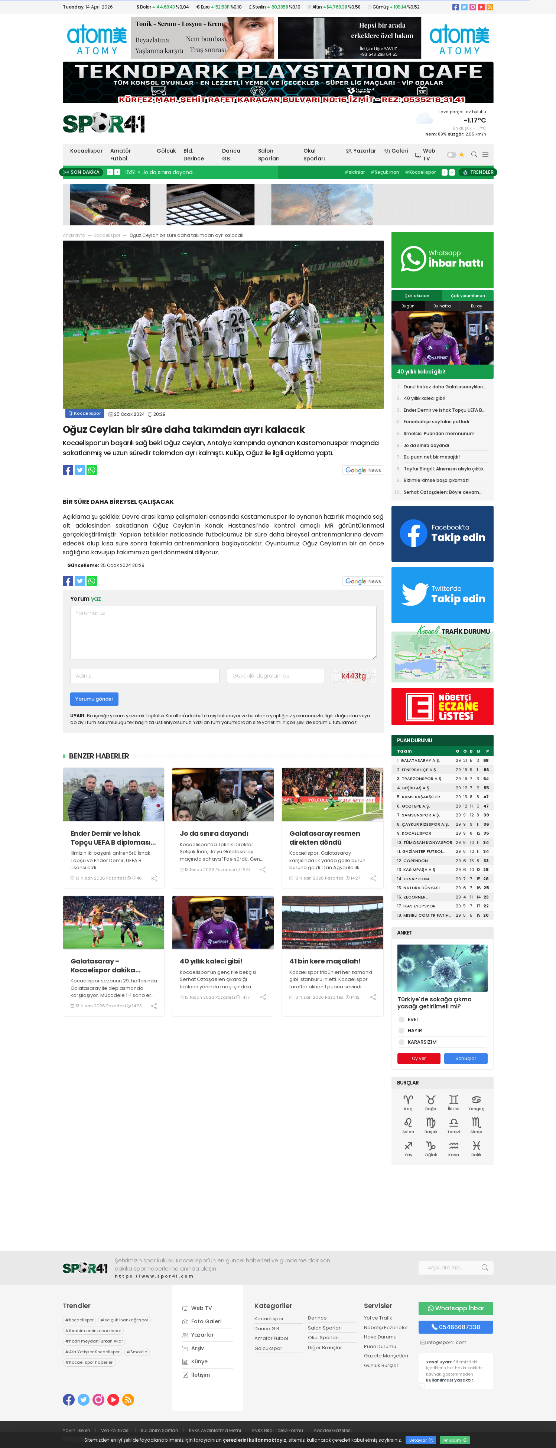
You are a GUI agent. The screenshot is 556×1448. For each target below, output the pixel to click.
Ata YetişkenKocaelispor (92, 1352)
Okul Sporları (314, 154)
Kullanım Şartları (159, 1430)
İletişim (196, 1375)
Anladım (455, 1440)
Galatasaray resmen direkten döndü (324, 838)
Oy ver (419, 1058)
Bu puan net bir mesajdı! (432, 457)
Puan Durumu (380, 1346)
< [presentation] (110, 172)
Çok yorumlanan (468, 296)
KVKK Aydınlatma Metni (215, 1430)
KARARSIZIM (421, 1042)
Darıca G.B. (267, 1328)
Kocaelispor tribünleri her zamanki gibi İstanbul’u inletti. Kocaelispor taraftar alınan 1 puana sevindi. (330, 979)
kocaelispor (79, 1320)
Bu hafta (442, 306)
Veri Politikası (115, 1430)
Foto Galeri (201, 1321)
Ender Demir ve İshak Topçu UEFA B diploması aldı (110, 838)
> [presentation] (117, 172)
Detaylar (421, 1440)
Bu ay (476, 306)
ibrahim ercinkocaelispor (93, 1331)
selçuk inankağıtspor (124, 1320)
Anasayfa (74, 235)
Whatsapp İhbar (456, 1308)
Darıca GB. (231, 154)
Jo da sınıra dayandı (214, 833)
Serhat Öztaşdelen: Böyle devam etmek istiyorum (441, 493)
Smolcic (137, 1352)
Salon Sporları (269, 154)
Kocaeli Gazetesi (333, 1430)
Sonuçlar (465, 1058)
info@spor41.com (446, 1342)
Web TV (425, 154)
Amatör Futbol (120, 154)
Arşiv (193, 1348)
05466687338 (456, 1327)
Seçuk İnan (384, 172)
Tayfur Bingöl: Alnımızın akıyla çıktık (444, 469)
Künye (195, 1361)
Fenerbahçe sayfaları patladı (436, 421)
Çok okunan (416, 296)
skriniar (354, 172)
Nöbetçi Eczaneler (386, 1327)
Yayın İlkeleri (76, 1430)
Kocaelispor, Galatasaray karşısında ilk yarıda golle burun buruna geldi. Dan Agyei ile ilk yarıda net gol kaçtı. (327, 863)
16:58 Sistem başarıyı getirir (162, 172)
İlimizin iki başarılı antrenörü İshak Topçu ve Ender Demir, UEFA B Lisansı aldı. (110, 860)
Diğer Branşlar (325, 1347)
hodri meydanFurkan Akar (94, 1341)
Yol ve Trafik (378, 1317)
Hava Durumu (380, 1336)
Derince (317, 1317)
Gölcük (166, 150)
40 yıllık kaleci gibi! (211, 961)
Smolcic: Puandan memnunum (439, 433)
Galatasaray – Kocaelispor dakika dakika (103, 965)
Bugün (407, 306)
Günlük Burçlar (381, 1365)
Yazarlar (361, 150)
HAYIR (414, 1030)
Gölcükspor (268, 1348)
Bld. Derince (193, 154)
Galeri (396, 150)
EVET (412, 1019)
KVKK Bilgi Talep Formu (277, 1430)
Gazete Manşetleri (386, 1355)
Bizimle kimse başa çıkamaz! (436, 480)
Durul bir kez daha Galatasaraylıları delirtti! (443, 388)
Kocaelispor (86, 150)
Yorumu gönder (94, 698)
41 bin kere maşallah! (325, 961)
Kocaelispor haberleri (89, 1362)
